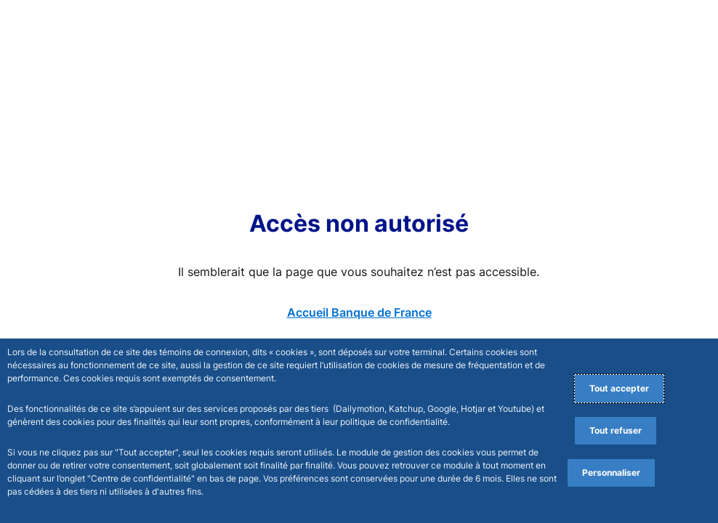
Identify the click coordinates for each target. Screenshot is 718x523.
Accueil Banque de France (359, 312)
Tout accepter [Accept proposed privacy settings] (619, 388)
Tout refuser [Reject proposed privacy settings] (615, 430)
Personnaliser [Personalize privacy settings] (611, 472)
